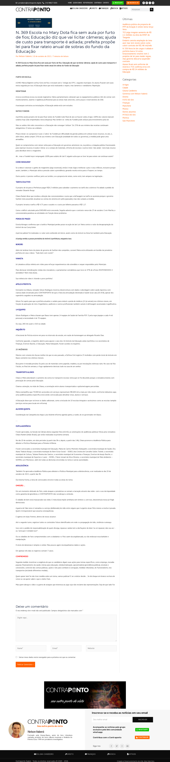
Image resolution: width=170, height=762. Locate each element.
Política (126, 103)
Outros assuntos (129, 98)
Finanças (104, 8)
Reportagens (88, 3)
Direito (93, 8)
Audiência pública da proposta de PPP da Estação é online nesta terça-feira (138, 25)
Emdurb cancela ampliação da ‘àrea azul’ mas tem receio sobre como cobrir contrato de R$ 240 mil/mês (138, 37)
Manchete (126, 92)
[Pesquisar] (151, 9)
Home (70, 3)
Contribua (98, 3)
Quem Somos (77, 3)
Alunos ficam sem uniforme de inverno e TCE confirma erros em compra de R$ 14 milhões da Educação (138, 57)
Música (114, 8)
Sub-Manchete (128, 106)
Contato (106, 3)
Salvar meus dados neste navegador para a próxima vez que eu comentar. (47, 655)
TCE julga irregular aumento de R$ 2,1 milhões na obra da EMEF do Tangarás (137, 30)
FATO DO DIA (128, 86)
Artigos (124, 8)
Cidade (125, 75)
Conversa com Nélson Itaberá (134, 81)
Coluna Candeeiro (79, 8)
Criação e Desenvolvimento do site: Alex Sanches (134, 759)
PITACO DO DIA (129, 101)
